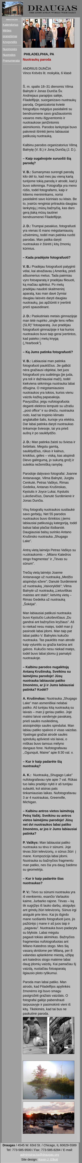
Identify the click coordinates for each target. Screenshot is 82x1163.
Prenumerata (11, 60)
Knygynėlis (10, 42)
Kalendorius (10, 24)
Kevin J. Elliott (48, 1159)
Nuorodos (9, 54)
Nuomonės (10, 49)
